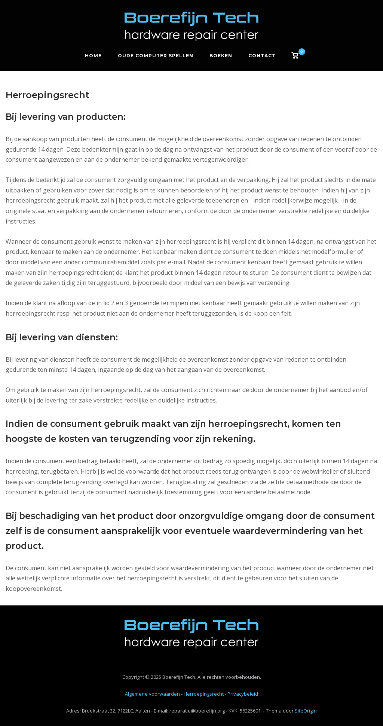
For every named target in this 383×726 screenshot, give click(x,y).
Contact (262, 55)
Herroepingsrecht (204, 693)
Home (93, 55)
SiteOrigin (306, 710)
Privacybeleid (242, 693)
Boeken (220, 55)
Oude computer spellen (155, 55)
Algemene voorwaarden (152, 693)
